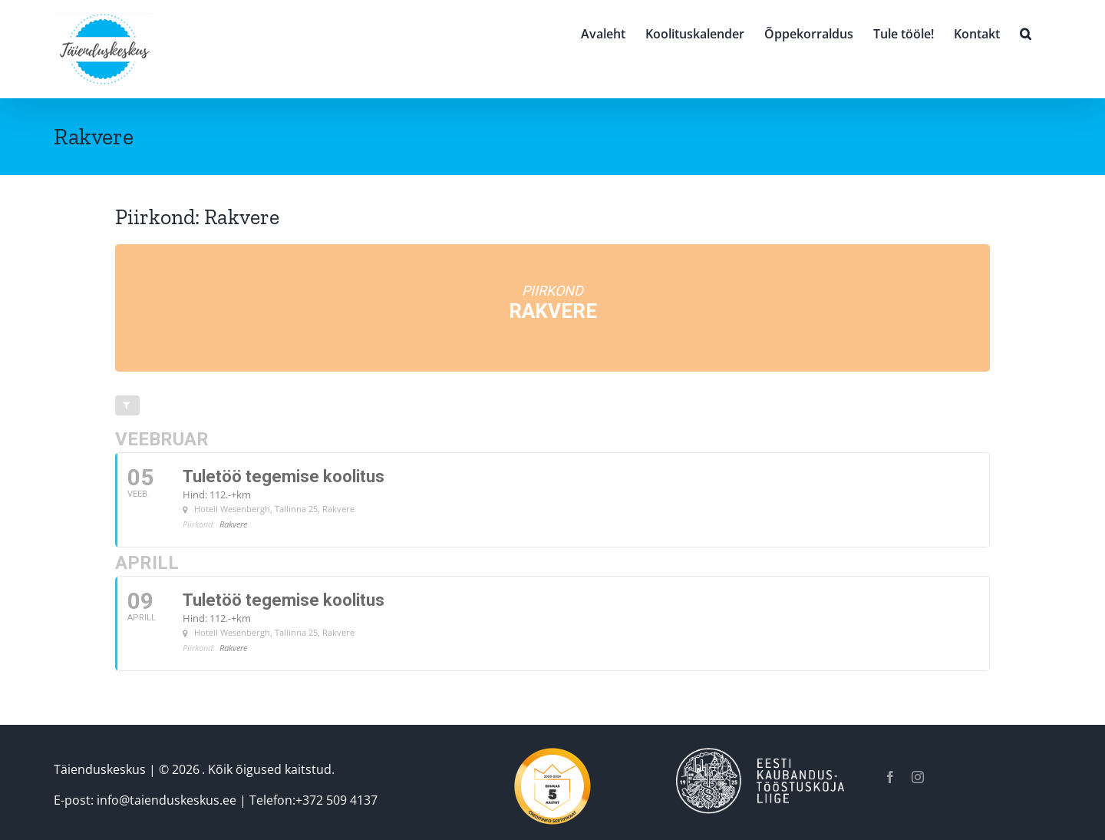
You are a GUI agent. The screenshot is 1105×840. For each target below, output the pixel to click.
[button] (1025, 32)
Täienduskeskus (100, 769)
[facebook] (890, 777)
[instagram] (918, 777)
